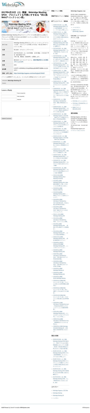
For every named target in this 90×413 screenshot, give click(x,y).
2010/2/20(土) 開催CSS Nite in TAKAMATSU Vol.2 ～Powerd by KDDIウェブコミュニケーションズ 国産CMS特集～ (61, 306)
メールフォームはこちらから (78, 130)
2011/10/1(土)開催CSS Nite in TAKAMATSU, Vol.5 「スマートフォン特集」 (60, 220)
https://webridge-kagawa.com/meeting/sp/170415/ (29, 73)
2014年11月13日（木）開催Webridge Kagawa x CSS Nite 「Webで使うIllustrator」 (60, 137)
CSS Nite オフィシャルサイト (80, 101)
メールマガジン (76, 27)
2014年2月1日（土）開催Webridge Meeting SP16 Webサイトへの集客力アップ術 (61, 150)
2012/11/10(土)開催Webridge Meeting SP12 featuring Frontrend (59, 176)
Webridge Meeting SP (14, 80)
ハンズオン (55, 398)
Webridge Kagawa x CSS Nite (60, 390)
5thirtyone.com (25, 407)
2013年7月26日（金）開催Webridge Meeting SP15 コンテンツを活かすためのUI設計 (61, 156)
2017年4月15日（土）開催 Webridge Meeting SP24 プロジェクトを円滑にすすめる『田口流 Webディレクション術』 (24, 15)
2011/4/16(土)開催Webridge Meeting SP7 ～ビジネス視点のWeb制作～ (60, 233)
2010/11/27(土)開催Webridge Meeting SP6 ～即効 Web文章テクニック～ (60, 238)
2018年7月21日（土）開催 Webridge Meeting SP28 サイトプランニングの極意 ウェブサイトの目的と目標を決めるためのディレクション (61, 35)
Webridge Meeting (57, 393)
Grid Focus (4, 407)
